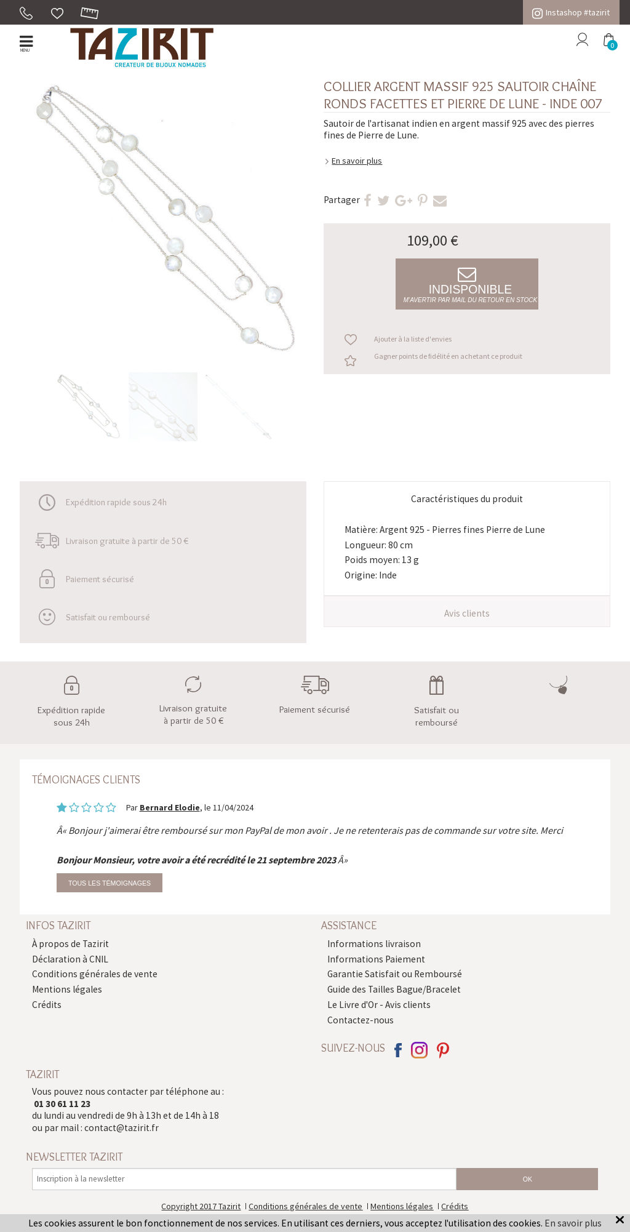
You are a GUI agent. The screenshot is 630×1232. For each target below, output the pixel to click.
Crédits (47, 1004)
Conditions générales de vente (95, 974)
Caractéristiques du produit (467, 499)
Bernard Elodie (170, 807)
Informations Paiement (376, 959)
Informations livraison (374, 944)
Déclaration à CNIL (70, 959)
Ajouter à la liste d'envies (413, 338)
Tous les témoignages (109, 883)
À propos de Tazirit (70, 944)
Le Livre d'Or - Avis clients (379, 1004)
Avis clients (467, 613)
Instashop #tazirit (571, 12)
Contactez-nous (360, 1020)
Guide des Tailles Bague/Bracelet (394, 989)
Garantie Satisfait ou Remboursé (394, 974)
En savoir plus (357, 160)
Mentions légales (67, 989)
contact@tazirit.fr (121, 1128)
